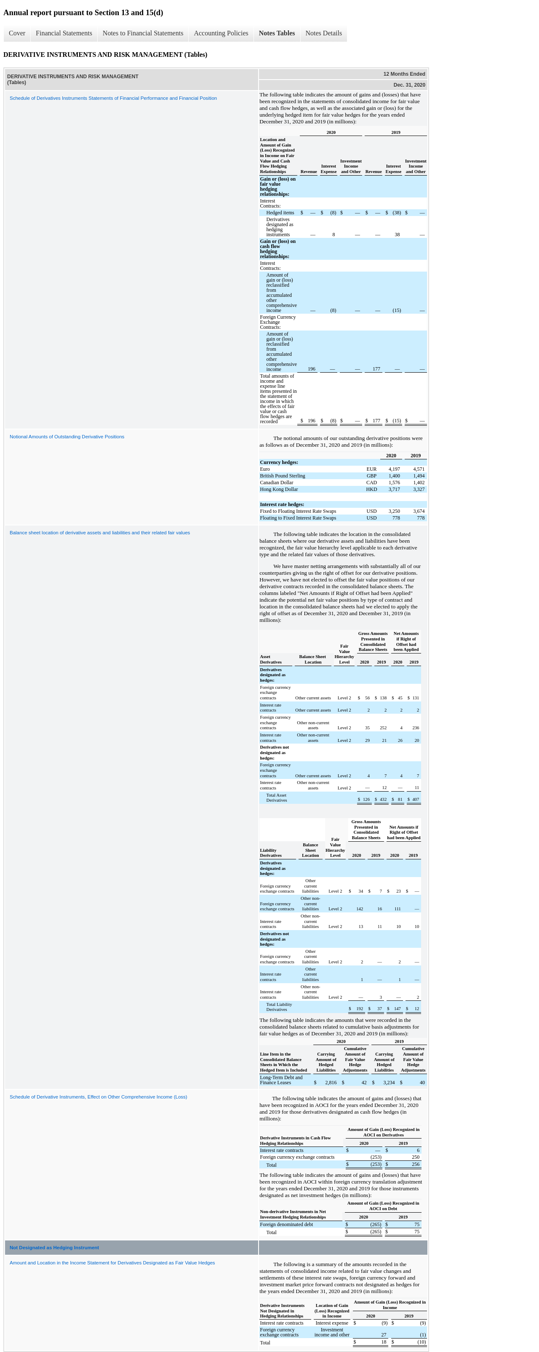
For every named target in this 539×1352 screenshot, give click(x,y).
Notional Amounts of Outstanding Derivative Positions (67, 436)
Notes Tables (277, 33)
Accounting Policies (221, 33)
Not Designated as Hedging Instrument (54, 1247)
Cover (17, 33)
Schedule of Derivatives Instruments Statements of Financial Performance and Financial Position (113, 98)
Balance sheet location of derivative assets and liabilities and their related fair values (100, 532)
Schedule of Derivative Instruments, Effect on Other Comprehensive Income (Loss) (98, 1096)
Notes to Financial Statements (143, 33)
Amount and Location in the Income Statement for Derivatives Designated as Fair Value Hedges (112, 1262)
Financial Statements (64, 33)
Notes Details (324, 33)
